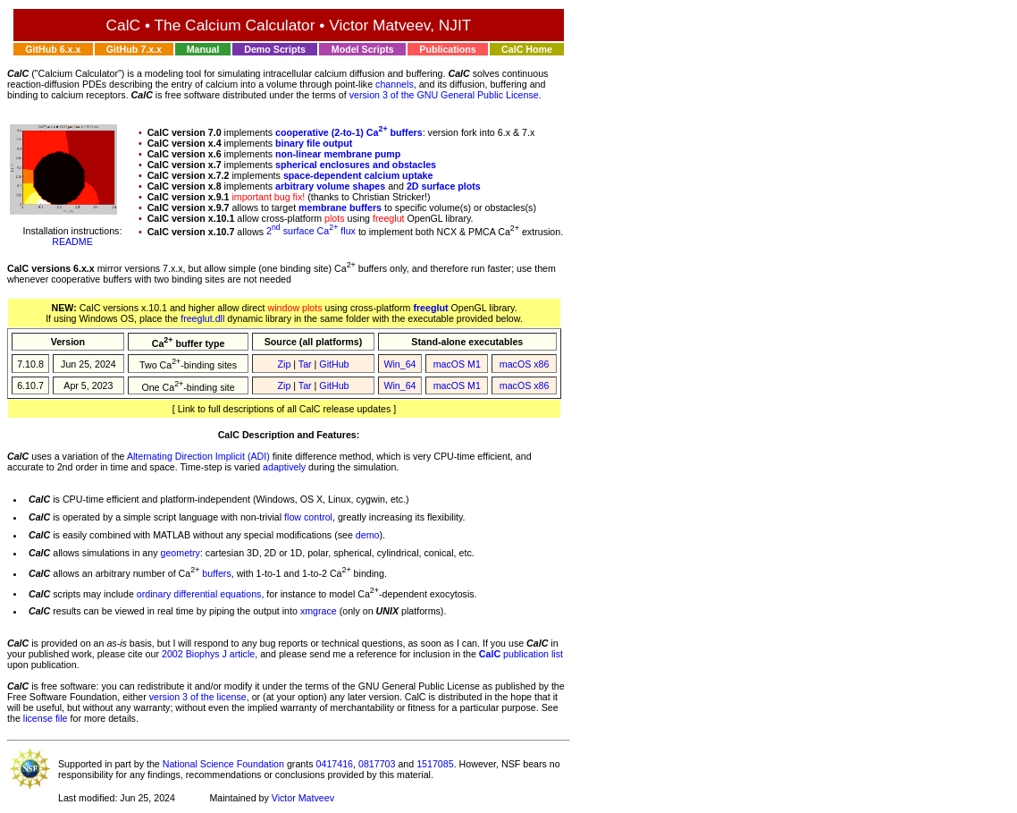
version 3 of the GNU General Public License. (445, 94)
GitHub (334, 364)
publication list (521, 653)
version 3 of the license (198, 696)
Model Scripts (363, 49)
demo (368, 534)
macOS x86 (525, 364)
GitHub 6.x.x (52, 49)
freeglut (430, 307)
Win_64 (399, 364)
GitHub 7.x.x (134, 49)
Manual (203, 49)
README (72, 241)
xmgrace (318, 611)
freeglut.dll (202, 318)
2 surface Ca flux (311, 230)
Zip (284, 364)
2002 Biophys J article (208, 653)
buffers (216, 573)
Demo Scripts (275, 49)
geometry (179, 552)
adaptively (284, 467)
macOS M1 (457, 364)
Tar (305, 364)
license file (45, 718)
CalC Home (526, 49)
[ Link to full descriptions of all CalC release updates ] (284, 408)
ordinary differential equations (199, 593)
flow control (308, 517)
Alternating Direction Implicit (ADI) (198, 456)
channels (394, 84)
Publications (447, 49)
